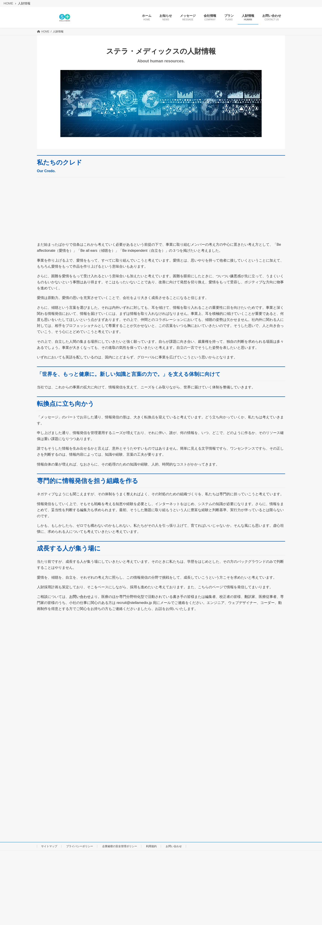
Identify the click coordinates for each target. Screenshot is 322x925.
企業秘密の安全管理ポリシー (119, 846)
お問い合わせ (80, 597)
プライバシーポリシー (79, 846)
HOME (8, 3)
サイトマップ (49, 846)
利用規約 (151, 846)
